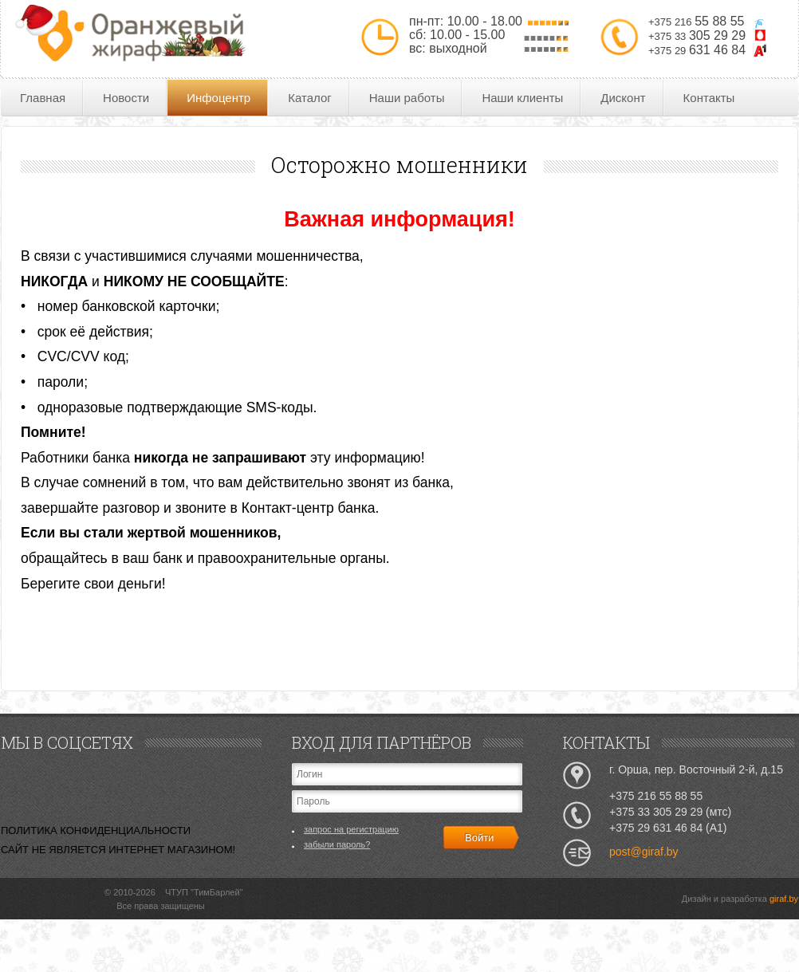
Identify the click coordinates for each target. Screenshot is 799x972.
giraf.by (783, 898)
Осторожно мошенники (399, 165)
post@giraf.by (644, 851)
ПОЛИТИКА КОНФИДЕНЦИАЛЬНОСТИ (96, 830)
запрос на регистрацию (351, 829)
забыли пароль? (337, 844)
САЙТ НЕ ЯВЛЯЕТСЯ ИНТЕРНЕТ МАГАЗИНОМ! (118, 850)
